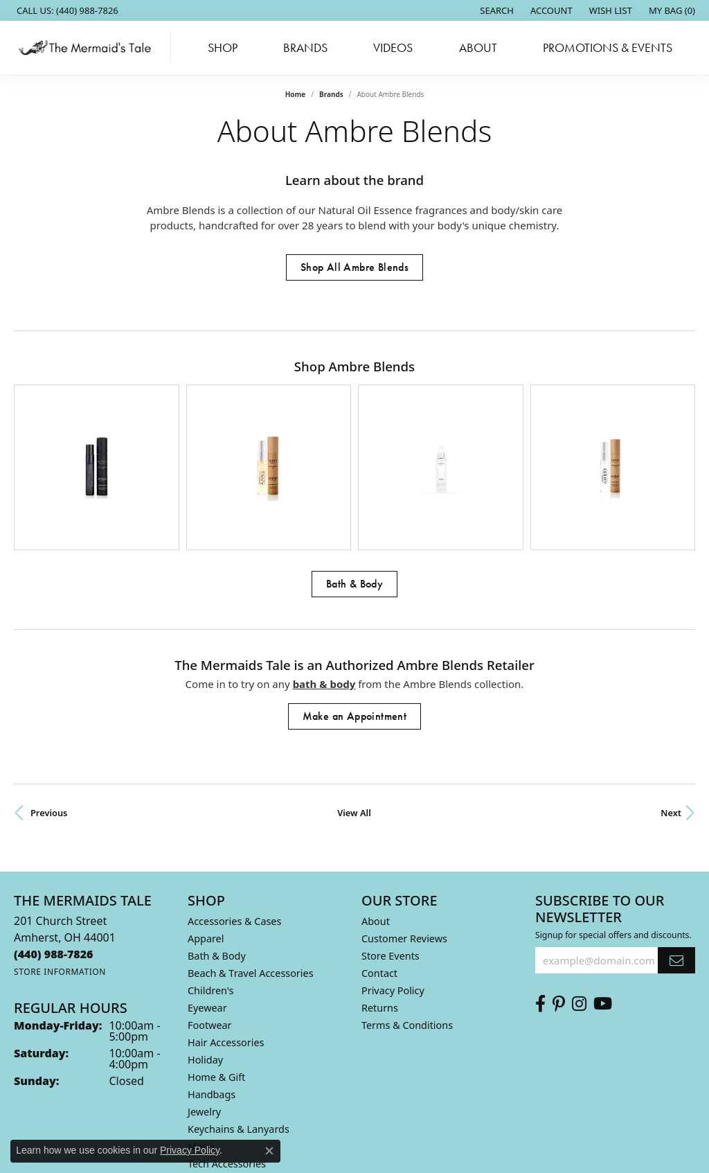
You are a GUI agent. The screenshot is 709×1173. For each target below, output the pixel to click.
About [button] (478, 47)
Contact (379, 874)
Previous (48, 714)
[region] (354, 418)
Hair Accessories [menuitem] (226, 944)
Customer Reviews (404, 840)
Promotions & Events (607, 47)
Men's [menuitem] (201, 1048)
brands (331, 94)
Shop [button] (222, 47)
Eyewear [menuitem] (207, 909)
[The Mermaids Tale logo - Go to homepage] (89, 47)
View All (354, 714)
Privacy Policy (392, 892)
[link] (66, 10)
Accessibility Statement (470, 1128)
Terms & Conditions (407, 926)
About (375, 822)
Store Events (390, 857)
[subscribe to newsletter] (676, 862)
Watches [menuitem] (207, 1099)
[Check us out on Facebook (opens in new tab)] (540, 905)
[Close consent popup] (269, 1151)
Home (295, 94)
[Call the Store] (53, 855)
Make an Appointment (355, 617)
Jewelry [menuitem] (204, 1013)
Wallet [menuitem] (202, 1082)
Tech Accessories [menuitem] (227, 1065)
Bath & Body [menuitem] (217, 857)
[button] (495, 10)
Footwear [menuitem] (210, 926)
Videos (393, 47)
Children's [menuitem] (211, 892)
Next (671, 714)
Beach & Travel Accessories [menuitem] (251, 874)
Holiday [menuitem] (205, 961)
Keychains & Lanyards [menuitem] (238, 1030)
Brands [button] (305, 47)
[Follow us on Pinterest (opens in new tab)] (559, 905)
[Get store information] (60, 873)
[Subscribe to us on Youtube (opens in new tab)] (602, 905)
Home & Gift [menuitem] (216, 978)
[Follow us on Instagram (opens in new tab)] (579, 905)
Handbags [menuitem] (211, 996)
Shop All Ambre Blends (354, 267)
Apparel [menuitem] (206, 840)
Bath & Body (354, 485)
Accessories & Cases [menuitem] (234, 822)
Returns (379, 909)
